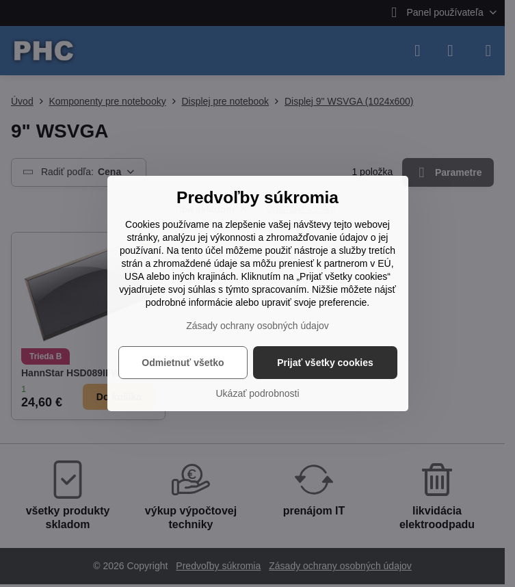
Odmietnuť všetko (183, 362)
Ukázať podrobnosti (258, 393)
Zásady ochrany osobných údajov (257, 325)
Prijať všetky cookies (325, 362)
